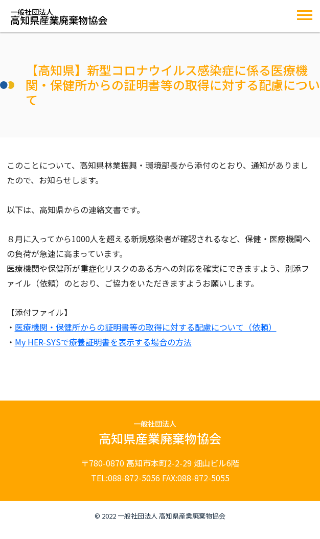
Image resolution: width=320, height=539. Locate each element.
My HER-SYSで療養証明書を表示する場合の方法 (103, 342)
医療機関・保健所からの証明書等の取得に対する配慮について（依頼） (146, 327)
